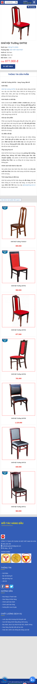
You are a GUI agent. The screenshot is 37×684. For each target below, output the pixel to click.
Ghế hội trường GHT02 (8, 89)
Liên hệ (4, 581)
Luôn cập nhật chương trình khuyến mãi (14, 619)
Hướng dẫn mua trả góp (9, 607)
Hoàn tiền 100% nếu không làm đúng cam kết (15, 630)
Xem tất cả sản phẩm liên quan (10, 200)
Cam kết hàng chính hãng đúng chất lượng (15, 622)
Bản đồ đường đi (7, 576)
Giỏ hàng (31, 7)
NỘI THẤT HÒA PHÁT (16, 50)
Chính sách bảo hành (8, 602)
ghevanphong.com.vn (29, 185)
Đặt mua (8, 66)
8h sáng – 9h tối (7, 548)
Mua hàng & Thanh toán (9, 596)
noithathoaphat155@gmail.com (12, 546)
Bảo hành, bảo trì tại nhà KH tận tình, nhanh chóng (17, 624)
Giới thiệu (5, 573)
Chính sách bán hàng (8, 604)
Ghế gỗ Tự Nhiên (13, 47)
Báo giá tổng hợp (7, 578)
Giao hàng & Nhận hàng (9, 599)
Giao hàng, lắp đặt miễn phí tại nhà (12, 627)
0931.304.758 (27, 3)
